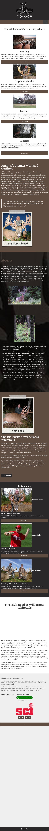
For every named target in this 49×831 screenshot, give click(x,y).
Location (18, 17)
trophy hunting (29, 271)
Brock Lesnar (37, 500)
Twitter (22, 17)
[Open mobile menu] (45, 22)
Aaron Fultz (36, 535)
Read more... (24, 520)
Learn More (24, 62)
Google (31, 17)
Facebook (25, 17)
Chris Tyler (36, 570)
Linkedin (28, 17)
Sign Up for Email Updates (24, 698)
